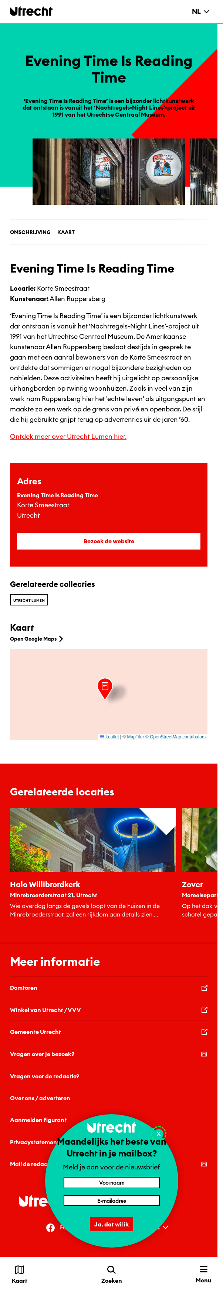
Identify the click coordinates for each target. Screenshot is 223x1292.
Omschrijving (30, 232)
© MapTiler (133, 737)
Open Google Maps (37, 639)
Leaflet (109, 737)
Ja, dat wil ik (111, 1224)
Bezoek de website (109, 541)
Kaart (66, 232)
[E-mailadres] (112, 1200)
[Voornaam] (112, 1182)
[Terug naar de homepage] (31, 11)
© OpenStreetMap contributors (175, 737)
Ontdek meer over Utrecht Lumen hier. (68, 436)
